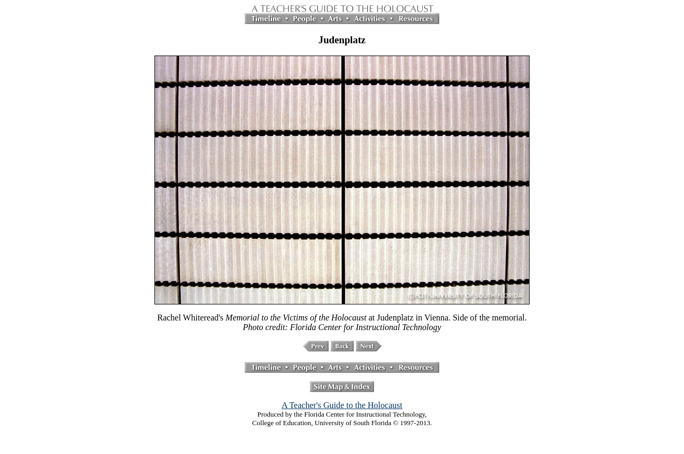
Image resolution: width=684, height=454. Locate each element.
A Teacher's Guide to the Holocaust (342, 405)
